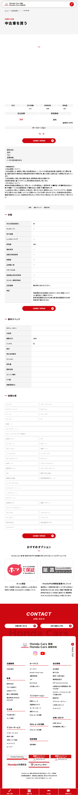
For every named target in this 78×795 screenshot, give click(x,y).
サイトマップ (57, 711)
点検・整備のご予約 (58, 628)
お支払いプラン (12, 693)
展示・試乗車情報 (13, 696)
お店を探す (10, 671)
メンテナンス (11, 746)
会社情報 (56, 671)
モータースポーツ (36, 710)
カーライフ (33, 671)
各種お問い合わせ (20, 628)
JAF (31, 682)
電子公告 (56, 675)
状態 (30, 208)
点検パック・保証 (12, 742)
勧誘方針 (56, 700)
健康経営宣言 (57, 682)
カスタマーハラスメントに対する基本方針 (61, 695)
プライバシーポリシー (60, 704)
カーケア (10, 749)
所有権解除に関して (60, 729)
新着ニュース (34, 703)
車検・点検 (10, 739)
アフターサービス (13, 735)
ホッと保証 (10, 720)
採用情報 (33, 747)
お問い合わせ (57, 725)
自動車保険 (34, 678)
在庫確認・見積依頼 (39, 141)
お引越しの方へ (35, 689)
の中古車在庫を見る (16, 161)
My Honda (34, 685)
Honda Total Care (37, 675)
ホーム (7, 10)
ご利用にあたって (59, 707)
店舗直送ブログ (35, 707)
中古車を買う (15, 10)
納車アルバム (34, 714)
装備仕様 (46, 208)
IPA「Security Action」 (61, 685)
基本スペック (38, 208)
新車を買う (10, 686)
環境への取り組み (59, 678)
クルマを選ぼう (12, 689)
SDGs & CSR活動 (36, 717)
